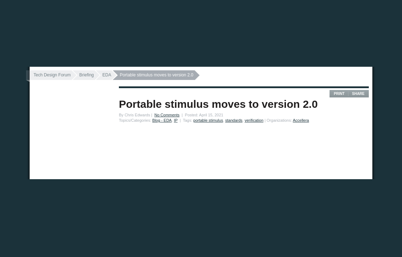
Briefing (86, 74)
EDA (106, 74)
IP (175, 120)
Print (339, 94)
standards (233, 120)
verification (254, 120)
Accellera (301, 120)
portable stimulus (208, 120)
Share (358, 94)
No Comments (166, 115)
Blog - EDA (162, 120)
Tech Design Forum (52, 74)
